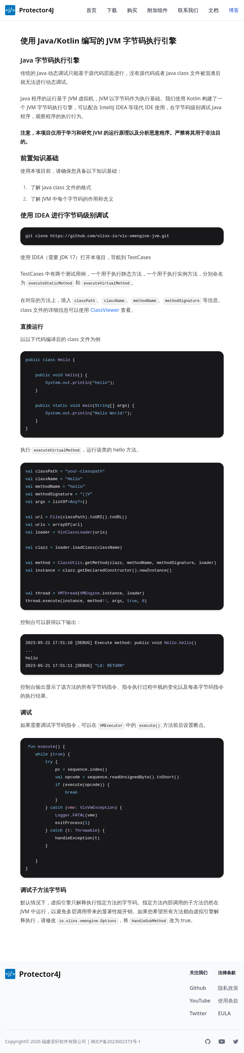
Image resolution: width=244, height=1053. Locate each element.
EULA (224, 1013)
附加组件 (157, 10)
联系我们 (188, 10)
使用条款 (228, 1000)
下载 (112, 10)
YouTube (200, 1000)
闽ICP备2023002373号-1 (116, 1041)
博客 (234, 10)
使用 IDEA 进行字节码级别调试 (64, 215)
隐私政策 (228, 987)
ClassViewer (104, 309)
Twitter (198, 1013)
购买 (132, 10)
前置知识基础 (39, 158)
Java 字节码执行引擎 (49, 60)
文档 (213, 10)
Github (198, 987)
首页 (91, 10)
